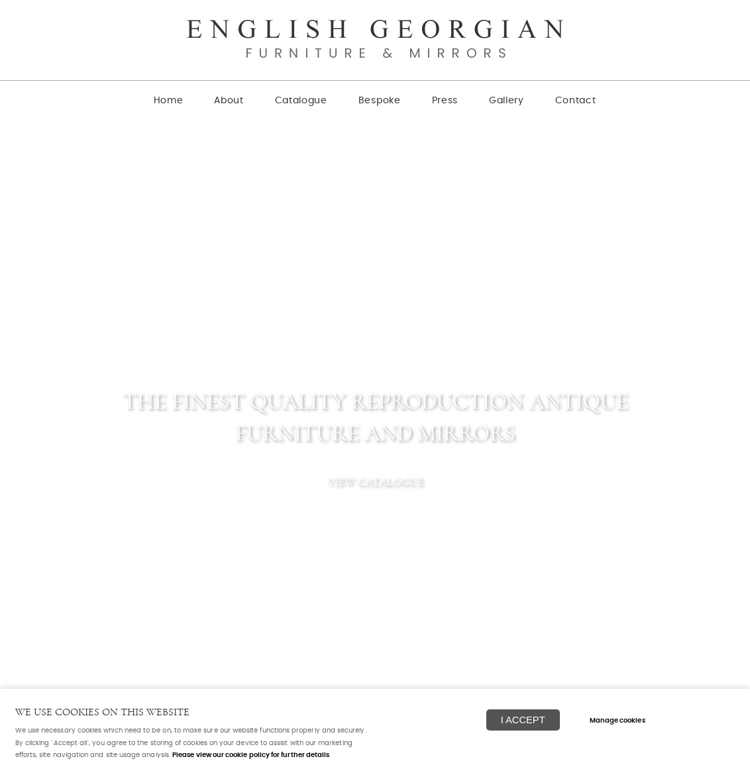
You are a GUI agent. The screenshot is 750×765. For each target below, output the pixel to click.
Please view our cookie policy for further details (250, 755)
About (228, 100)
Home (169, 100)
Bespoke (379, 100)
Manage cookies (617, 720)
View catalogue (375, 481)
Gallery (506, 100)
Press (445, 100)
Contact (575, 100)
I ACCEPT (523, 720)
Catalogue (301, 100)
